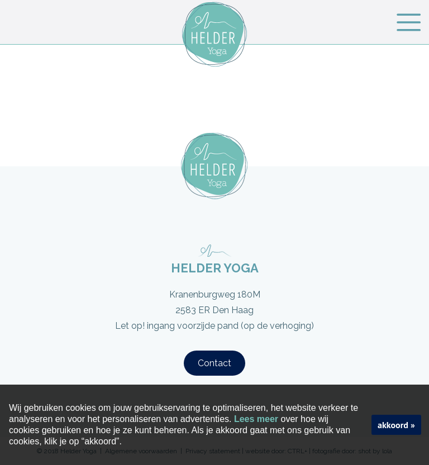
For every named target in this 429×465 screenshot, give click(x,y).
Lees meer (256, 419)
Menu (408, 22)
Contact (214, 363)
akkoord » (396, 424)
